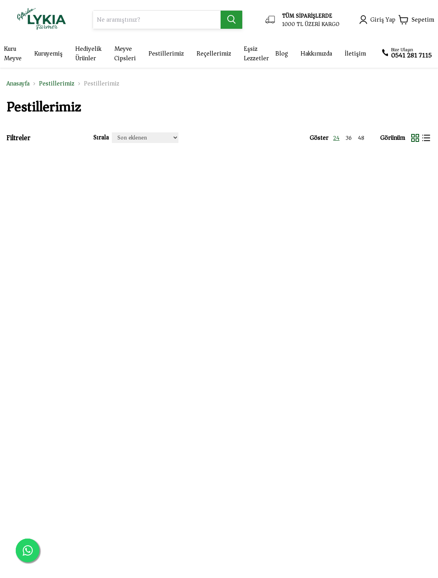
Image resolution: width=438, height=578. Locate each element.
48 (361, 138)
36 (349, 138)
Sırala (101, 137)
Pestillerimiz (56, 83)
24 (336, 138)
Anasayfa (18, 83)
